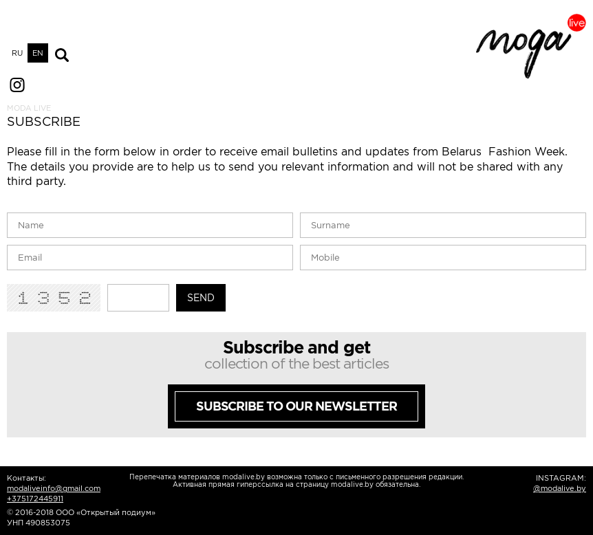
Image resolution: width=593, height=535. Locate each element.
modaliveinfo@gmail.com (53, 488)
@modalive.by (559, 488)
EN (37, 53)
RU (17, 53)
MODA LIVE (29, 108)
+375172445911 (35, 498)
